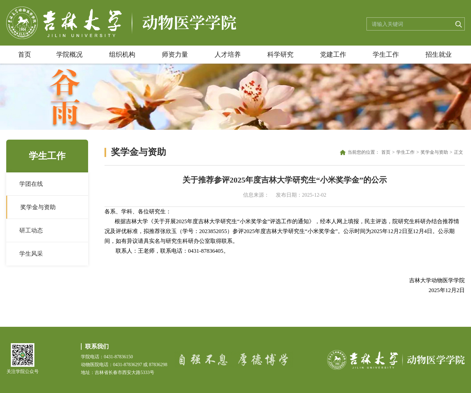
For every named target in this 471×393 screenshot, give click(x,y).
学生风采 (31, 253)
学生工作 (386, 54)
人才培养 (228, 54)
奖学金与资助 (38, 207)
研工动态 (31, 230)
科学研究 (280, 54)
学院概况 (69, 54)
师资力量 (175, 54)
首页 (24, 54)
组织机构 (122, 54)
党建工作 (333, 54)
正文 (458, 152)
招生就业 (438, 54)
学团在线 (31, 184)
